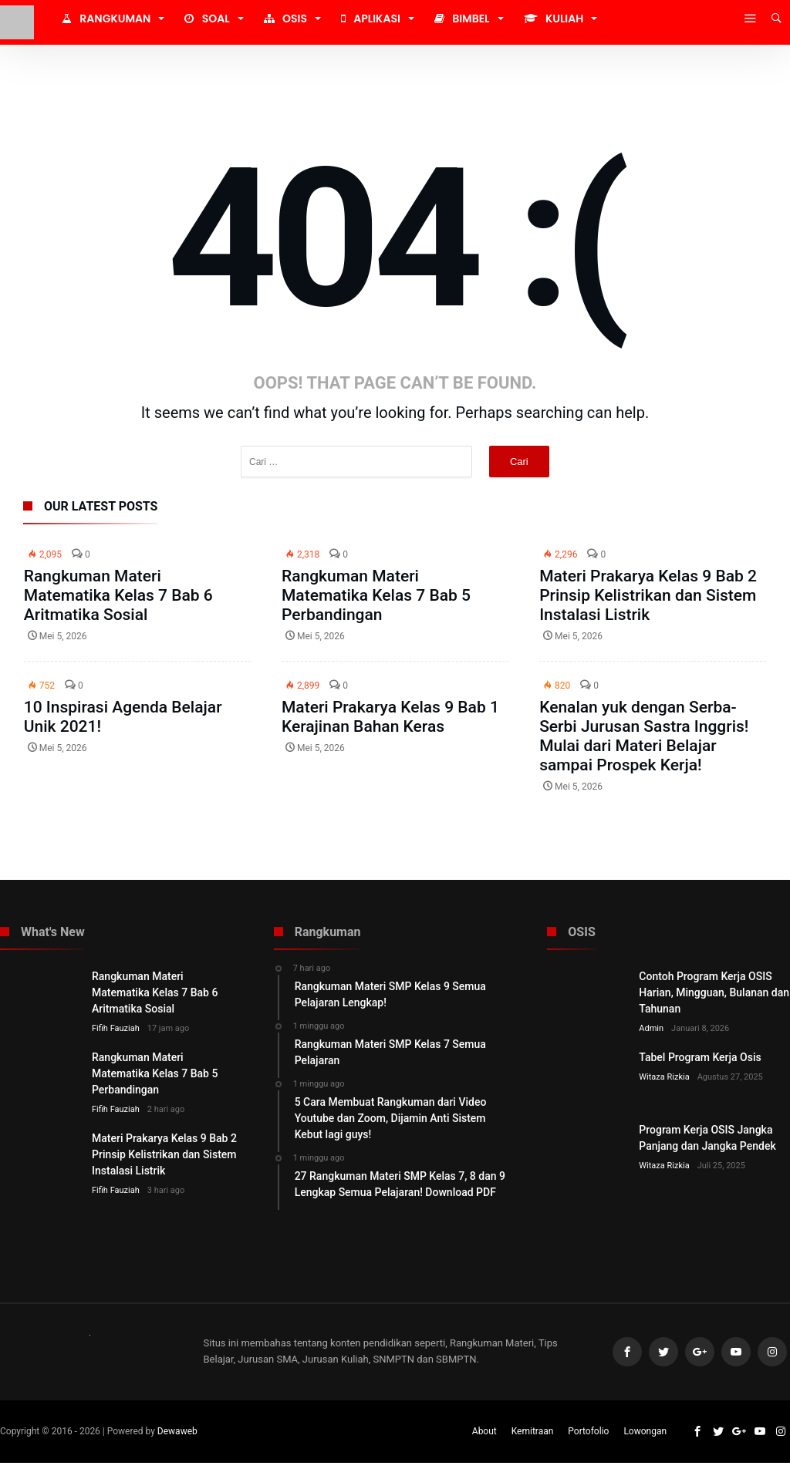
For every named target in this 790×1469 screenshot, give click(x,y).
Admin (651, 1028)
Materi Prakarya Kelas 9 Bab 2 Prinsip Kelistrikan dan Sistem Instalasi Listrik (648, 595)
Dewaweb (177, 1437)
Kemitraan (532, 1437)
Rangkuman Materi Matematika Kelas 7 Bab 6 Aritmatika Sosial (118, 595)
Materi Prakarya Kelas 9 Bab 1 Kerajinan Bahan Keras (390, 717)
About (484, 1437)
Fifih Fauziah (116, 1028)
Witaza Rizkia (664, 1077)
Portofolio (588, 1437)
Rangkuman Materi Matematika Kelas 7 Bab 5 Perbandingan (376, 595)
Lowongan (645, 1437)
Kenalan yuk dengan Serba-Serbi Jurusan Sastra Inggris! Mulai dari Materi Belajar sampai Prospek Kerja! (643, 736)
